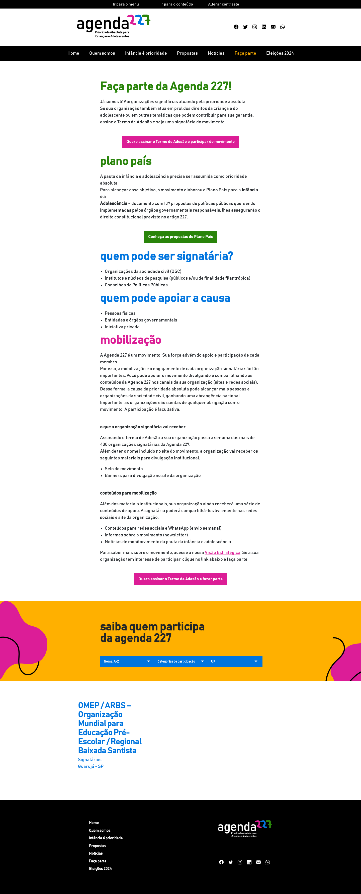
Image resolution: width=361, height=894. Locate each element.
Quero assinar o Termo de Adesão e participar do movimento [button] (180, 142)
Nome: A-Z (111, 661)
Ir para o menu (126, 4)
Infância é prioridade (146, 53)
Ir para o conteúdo (176, 4)
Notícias (216, 53)
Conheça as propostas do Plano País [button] (180, 237)
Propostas (187, 53)
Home (73, 53)
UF (213, 661)
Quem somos (102, 53)
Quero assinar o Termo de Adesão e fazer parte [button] (180, 579)
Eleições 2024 (280, 53)
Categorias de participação (176, 661)
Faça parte (245, 53)
